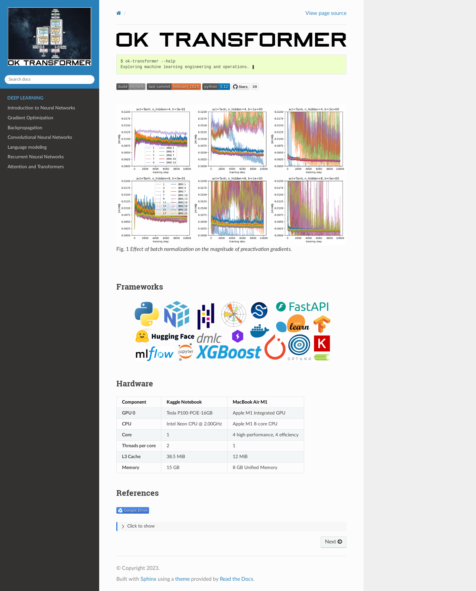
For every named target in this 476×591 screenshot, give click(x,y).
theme (182, 579)
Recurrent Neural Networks (36, 156)
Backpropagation (25, 127)
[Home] (118, 13)
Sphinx (148, 579)
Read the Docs (236, 579)
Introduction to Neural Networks (41, 107)
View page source (325, 13)
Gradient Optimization (30, 117)
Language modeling (27, 147)
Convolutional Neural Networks (40, 137)
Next (333, 541)
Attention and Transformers (36, 166)
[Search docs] (49, 79)
